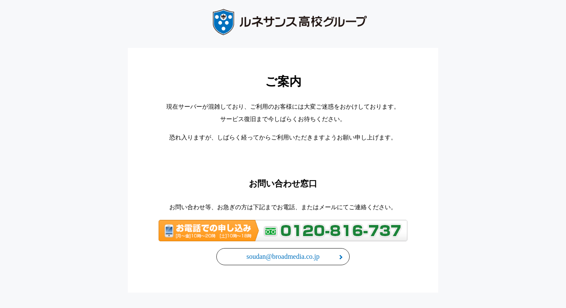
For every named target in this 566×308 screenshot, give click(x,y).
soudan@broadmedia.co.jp (282, 256)
